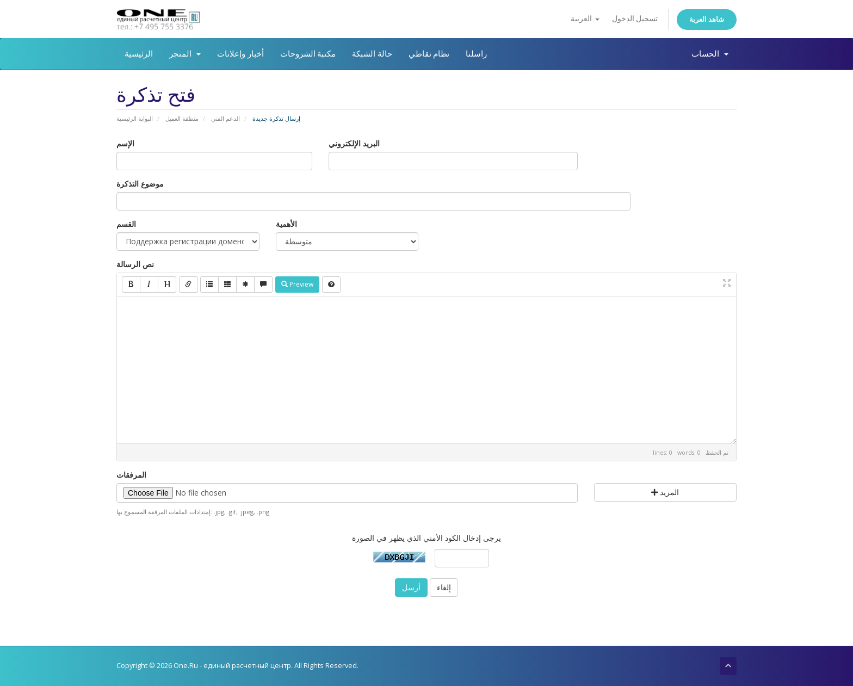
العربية (585, 18)
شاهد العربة (706, 19)
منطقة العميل (182, 118)
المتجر (185, 54)
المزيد (665, 492)
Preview (297, 284)
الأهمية (286, 224)
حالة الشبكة (372, 54)
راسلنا (476, 54)
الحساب (709, 54)
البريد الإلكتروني (354, 143)
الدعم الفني (225, 118)
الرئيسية (139, 54)
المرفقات (131, 474)
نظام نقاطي (429, 54)
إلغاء (444, 587)
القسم (126, 224)
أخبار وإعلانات (240, 54)
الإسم (125, 143)
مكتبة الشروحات (308, 54)
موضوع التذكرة (140, 183)
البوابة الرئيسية (134, 118)
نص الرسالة (135, 264)
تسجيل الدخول (635, 18)
